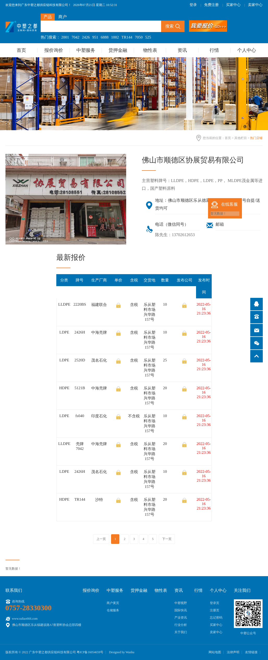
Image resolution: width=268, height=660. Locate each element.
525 (148, 37)
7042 (76, 37)
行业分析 (180, 625)
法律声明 (233, 652)
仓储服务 (113, 610)
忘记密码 (216, 617)
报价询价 (53, 50)
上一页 (101, 539)
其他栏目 (240, 138)
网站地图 (215, 652)
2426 (86, 37)
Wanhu (129, 652)
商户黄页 (113, 603)
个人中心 (246, 50)
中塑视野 (180, 603)
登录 (193, 5)
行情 (214, 50)
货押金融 (117, 50)
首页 (21, 50)
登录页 (214, 603)
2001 (65, 37)
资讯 (182, 50)
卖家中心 (255, 5)
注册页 (214, 610)
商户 (62, 17)
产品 (48, 17)
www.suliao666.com (25, 618)
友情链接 (251, 652)
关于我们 (180, 632)
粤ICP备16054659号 (90, 652)
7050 (139, 37)
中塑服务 (85, 50)
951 (95, 37)
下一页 (167, 539)
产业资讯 (180, 617)
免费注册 (211, 5)
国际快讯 (180, 610)
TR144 (126, 37)
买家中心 (233, 5)
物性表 (150, 50)
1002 (115, 37)
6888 (104, 37)
